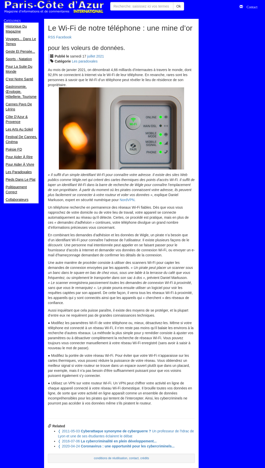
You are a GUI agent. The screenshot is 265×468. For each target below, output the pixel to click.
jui (91, 56)
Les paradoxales (85, 61)
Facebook (63, 37)
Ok (178, 6)
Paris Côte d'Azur (54, 7)
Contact (250, 7)
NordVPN (127, 200)
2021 (100, 56)
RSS (51, 37)
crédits (144, 458)
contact (134, 458)
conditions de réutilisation (110, 458)
